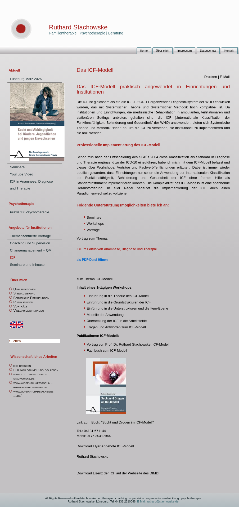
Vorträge (20, 306)
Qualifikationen (24, 289)
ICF (13, 257)
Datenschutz (208, 50)
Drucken (211, 77)
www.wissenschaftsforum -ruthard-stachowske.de (33, 385)
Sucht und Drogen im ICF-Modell (127, 422)
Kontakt (229, 50)
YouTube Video (21, 174)
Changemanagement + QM (31, 250)
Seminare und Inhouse (27, 265)
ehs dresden (22, 366)
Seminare (17, 167)
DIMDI (154, 473)
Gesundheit (143, 123)
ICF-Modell (160, 344)
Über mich (162, 50)
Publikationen (23, 302)
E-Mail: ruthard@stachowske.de (157, 501)
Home (144, 50)
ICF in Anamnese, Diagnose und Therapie (31, 184)
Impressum (184, 50)
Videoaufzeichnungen (28, 310)
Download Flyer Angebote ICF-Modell (105, 446)
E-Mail (225, 77)
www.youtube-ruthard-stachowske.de (30, 376)
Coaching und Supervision (30, 243)
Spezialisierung (24, 293)
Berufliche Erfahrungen (31, 298)
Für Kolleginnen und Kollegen (35, 370)
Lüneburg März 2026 (26, 79)
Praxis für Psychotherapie (29, 212)
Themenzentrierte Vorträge (30, 236)
